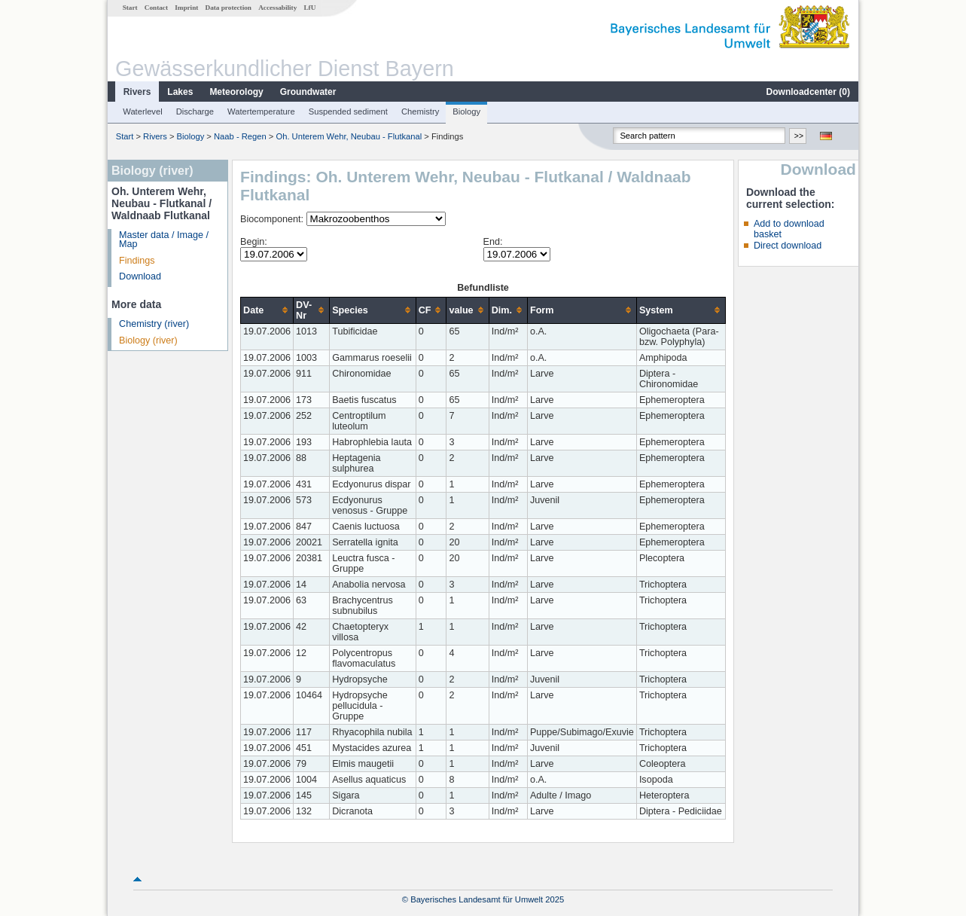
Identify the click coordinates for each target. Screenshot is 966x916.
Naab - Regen (240, 136)
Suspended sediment (348, 111)
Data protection (228, 7)
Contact (156, 7)
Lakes (180, 92)
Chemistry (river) (154, 324)
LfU (309, 7)
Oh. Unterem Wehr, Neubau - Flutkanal (349, 136)
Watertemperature (261, 111)
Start (130, 7)
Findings (137, 260)
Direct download (787, 245)
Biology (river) (148, 340)
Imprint (186, 7)
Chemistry (420, 111)
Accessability (277, 7)
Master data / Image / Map (164, 240)
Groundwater (308, 92)
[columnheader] (267, 310)
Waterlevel (142, 111)
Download (140, 276)
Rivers (137, 92)
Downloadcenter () (808, 92)
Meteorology (236, 92)
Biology (466, 111)
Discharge (195, 111)
